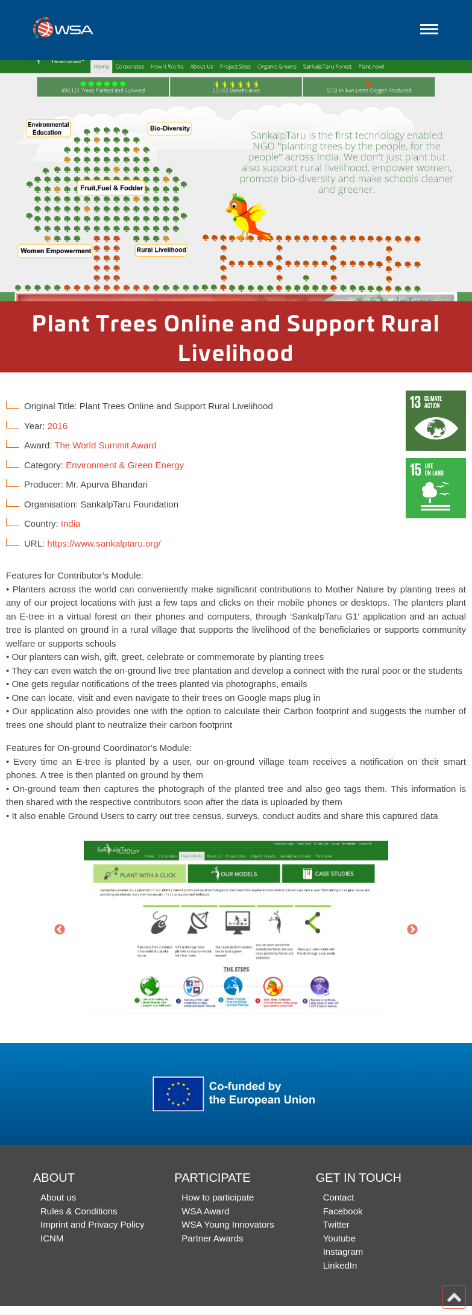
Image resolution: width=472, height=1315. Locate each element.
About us (58, 1197)
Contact (338, 1197)
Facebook (343, 1211)
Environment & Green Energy (125, 465)
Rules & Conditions (79, 1211)
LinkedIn (340, 1265)
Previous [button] (60, 930)
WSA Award (205, 1211)
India (71, 523)
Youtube (339, 1238)
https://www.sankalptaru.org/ (103, 543)
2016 (58, 426)
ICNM (51, 1238)
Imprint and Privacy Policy (92, 1224)
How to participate (217, 1197)
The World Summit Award (105, 445)
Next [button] (412, 930)
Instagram (343, 1251)
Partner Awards (212, 1238)
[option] (236, 180)
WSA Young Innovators (227, 1224)
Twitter (336, 1224)
